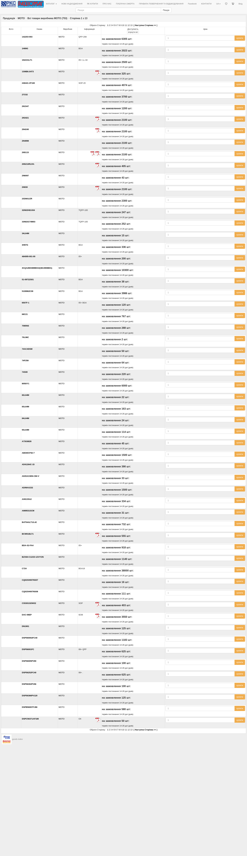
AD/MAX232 (27, 487)
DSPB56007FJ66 (29, 707)
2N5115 (25, 152)
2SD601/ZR (27, 199)
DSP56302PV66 (29, 684)
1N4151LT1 (27, 60)
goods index (17, 739)
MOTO (21, 18)
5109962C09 (27, 291)
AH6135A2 (27, 499)
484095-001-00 (28, 256)
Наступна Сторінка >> (145, 25)
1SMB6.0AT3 (28, 71)
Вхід (241, 4)
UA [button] (218, 4)
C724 (24, 568)
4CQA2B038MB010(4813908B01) (37, 268)
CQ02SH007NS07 (30, 580)
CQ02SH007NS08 (30, 591)
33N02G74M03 (28, 222)
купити (240, 38)
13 (131, 25)
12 (129, 25)
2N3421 (25, 118)
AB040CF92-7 (28, 453)
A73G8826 (26, 441)
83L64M (25, 406)
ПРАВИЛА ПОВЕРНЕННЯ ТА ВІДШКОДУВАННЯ (161, 4)
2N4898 (25, 141)
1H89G (25, 48)
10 (123, 25)
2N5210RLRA (28, 164)
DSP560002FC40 (29, 638)
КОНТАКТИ (206, 4)
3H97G (25, 245)
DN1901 (25, 626)
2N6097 (25, 175)
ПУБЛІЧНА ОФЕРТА (125, 4)
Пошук (166, 10)
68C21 (25, 314)
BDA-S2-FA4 (28, 545)
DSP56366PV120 (29, 695)
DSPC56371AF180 (30, 719)
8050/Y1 (25, 383)
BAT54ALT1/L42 (29, 522)
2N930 (25, 187)
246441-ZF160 (28, 83)
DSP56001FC (28, 649)
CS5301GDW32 (29, 603)
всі (133, 32)
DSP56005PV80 (29, 661)
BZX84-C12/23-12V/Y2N (33, 557)
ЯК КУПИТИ (92, 4)
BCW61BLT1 (28, 534)
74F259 (25, 360)
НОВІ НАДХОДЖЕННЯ (71, 4)
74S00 (25, 372)
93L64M (25, 430)
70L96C (25, 337)
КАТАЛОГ (51, 4)
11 (126, 25)
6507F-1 (25, 303)
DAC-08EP (27, 615)
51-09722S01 (28, 279)
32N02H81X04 (28, 210)
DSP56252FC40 (29, 672)
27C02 (25, 94)
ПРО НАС (107, 4)
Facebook (192, 4)
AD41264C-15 (28, 464)
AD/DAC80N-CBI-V (30, 476)
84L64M (25, 418)
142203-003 (27, 37)
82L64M (25, 395)
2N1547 (25, 106)
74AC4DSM (27, 349)
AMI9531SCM (28, 511)
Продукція (9, 18)
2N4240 (25, 129)
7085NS (25, 326)
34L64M (25, 233)
